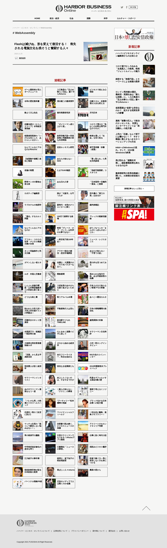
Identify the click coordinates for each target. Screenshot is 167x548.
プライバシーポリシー (80, 531)
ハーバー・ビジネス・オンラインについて (33, 531)
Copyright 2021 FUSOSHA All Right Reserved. (35, 542)
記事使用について (60, 531)
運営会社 (111, 531)
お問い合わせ (124, 531)
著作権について (98, 531)
